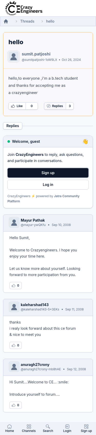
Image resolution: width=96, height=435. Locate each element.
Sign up (48, 173)
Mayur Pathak (33, 220)
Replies (55, 106)
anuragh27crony (35, 364)
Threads (27, 21)
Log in (48, 184)
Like (17, 106)
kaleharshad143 (35, 304)
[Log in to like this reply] (15, 285)
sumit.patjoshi (36, 53)
